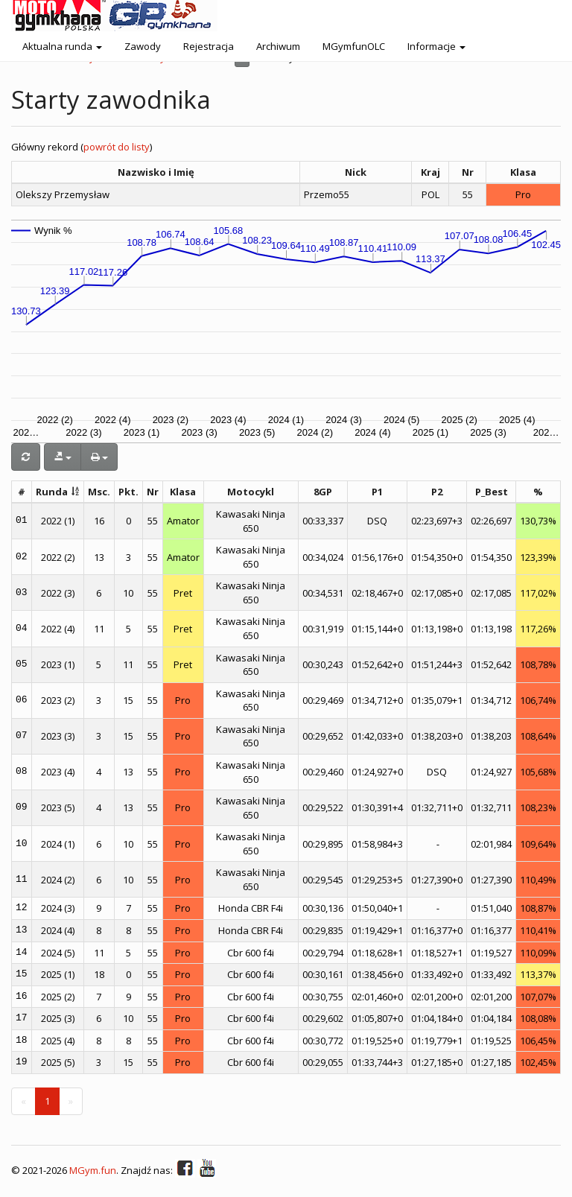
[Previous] (23, 1101)
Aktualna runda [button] (62, 46)
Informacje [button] (436, 46)
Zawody (142, 46)
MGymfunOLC (353, 46)
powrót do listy (116, 146)
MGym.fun (92, 1171)
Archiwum (278, 46)
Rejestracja (208, 46)
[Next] (71, 1101)
